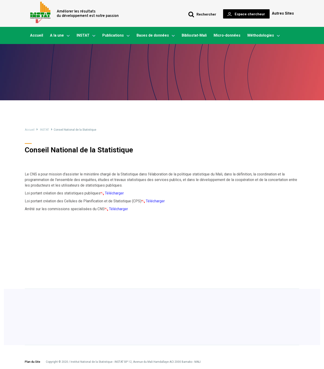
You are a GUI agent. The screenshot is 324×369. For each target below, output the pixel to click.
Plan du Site (32, 362)
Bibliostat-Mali (194, 35)
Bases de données (156, 36)
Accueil (36, 35)
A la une (60, 36)
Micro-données (227, 35)
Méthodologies (263, 36)
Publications (113, 35)
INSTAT (86, 36)
